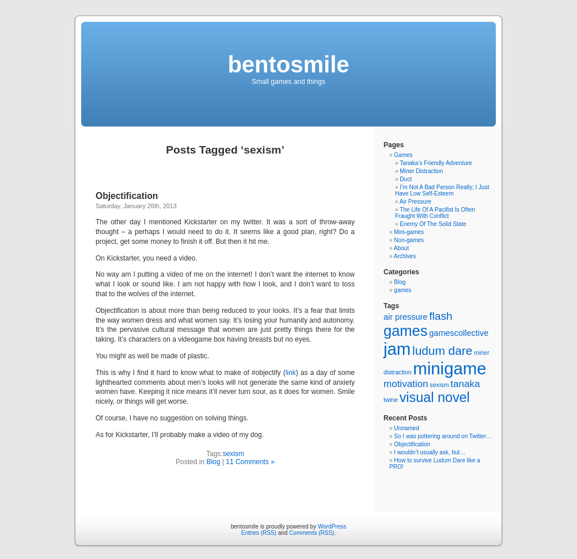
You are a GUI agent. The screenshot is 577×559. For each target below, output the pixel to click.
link (291, 373)
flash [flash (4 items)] (440, 316)
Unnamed (406, 428)
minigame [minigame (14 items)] (449, 368)
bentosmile (288, 64)
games (402, 290)
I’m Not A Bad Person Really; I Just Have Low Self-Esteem (442, 190)
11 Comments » (250, 462)
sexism (233, 454)
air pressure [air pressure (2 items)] (405, 316)
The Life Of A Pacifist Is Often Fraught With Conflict (435, 212)
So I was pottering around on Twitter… (443, 436)
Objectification (127, 196)
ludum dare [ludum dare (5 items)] (442, 350)
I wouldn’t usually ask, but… (429, 452)
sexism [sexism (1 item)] (439, 384)
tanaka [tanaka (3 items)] (465, 383)
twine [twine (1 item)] (391, 399)
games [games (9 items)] (406, 331)
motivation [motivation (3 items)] (406, 383)
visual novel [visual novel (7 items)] (435, 397)
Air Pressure (415, 201)
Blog (213, 462)
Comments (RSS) (311, 533)
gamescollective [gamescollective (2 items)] (458, 333)
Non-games (409, 240)
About (401, 248)
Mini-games (409, 232)
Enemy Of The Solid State (433, 224)
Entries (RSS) (258, 533)
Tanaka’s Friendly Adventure (436, 163)
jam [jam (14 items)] (397, 348)
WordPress (332, 526)
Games (403, 155)
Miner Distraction (421, 171)
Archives (405, 256)
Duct (406, 179)
